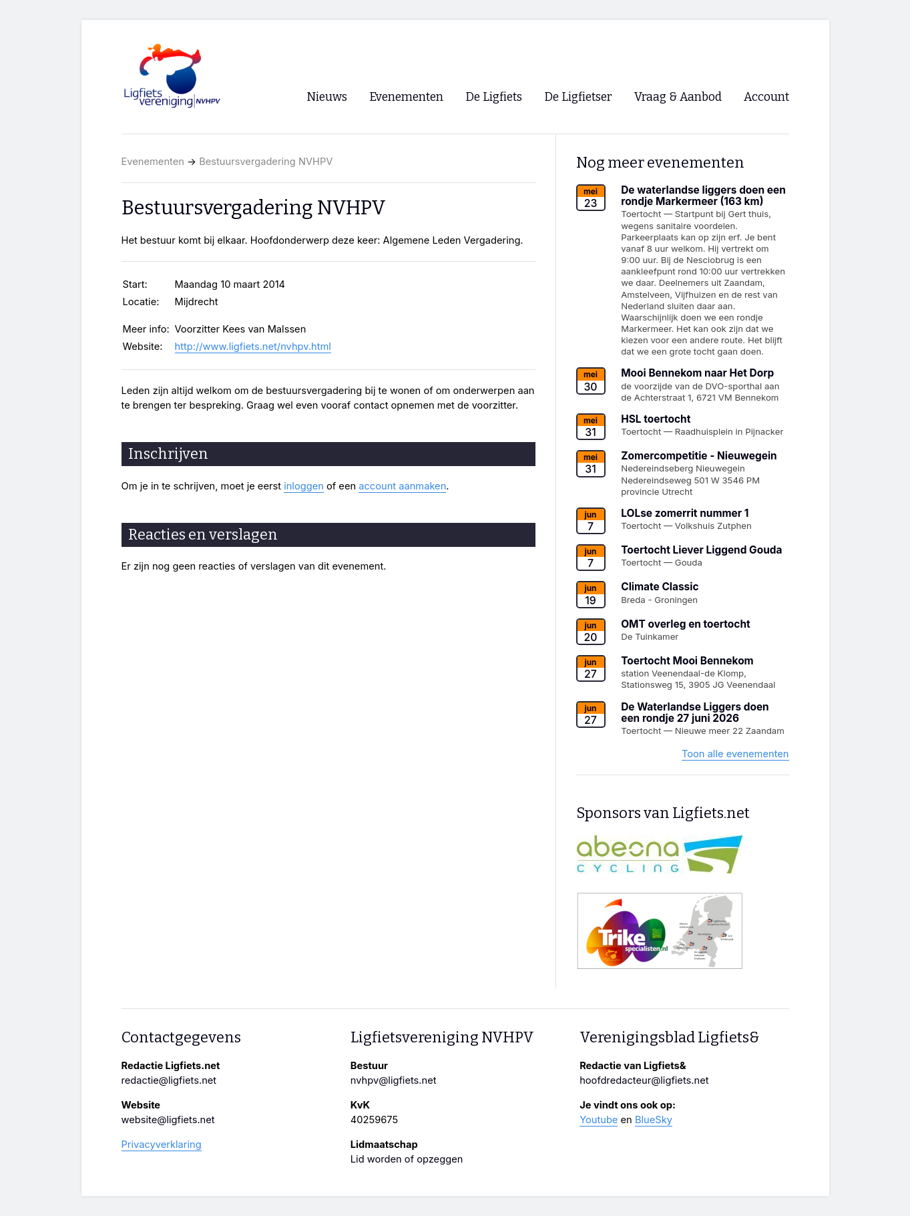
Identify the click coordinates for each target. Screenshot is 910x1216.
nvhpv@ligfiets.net (394, 1080)
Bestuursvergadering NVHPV (265, 162)
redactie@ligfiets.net (169, 1080)
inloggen (304, 486)
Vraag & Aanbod (678, 97)
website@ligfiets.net (168, 1120)
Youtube (599, 1120)
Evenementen (153, 162)
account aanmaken (402, 486)
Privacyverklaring (162, 1145)
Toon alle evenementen (735, 754)
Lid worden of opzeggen (407, 1159)
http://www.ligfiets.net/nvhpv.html (253, 347)
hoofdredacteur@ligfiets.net (644, 1080)
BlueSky (653, 1120)
